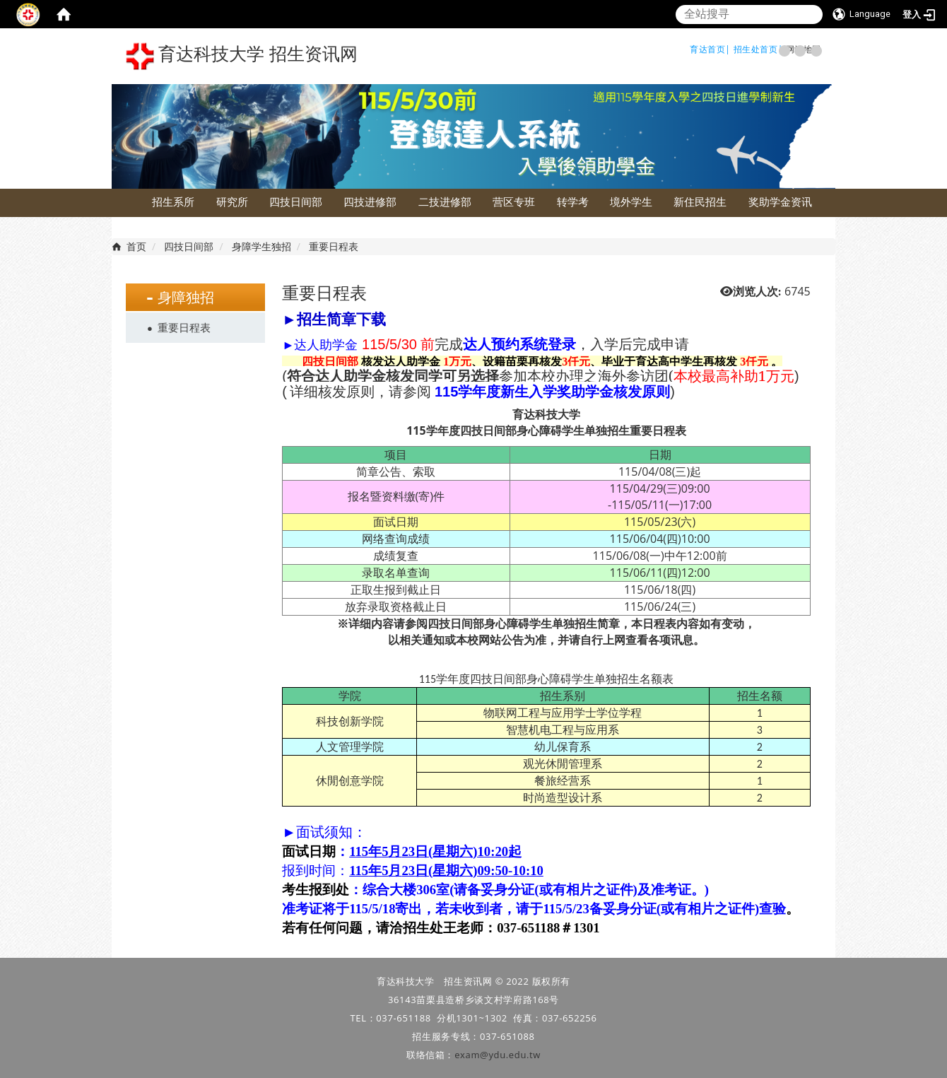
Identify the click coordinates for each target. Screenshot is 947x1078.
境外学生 (631, 202)
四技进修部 (369, 202)
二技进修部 (444, 202)
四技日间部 (295, 202)
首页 (136, 246)
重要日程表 (184, 327)
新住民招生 (700, 202)
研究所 (232, 202)
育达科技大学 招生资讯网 (242, 56)
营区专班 (514, 202)
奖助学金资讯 (780, 202)
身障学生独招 (261, 246)
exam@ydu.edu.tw (497, 1054)
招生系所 (173, 202)
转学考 (573, 202)
